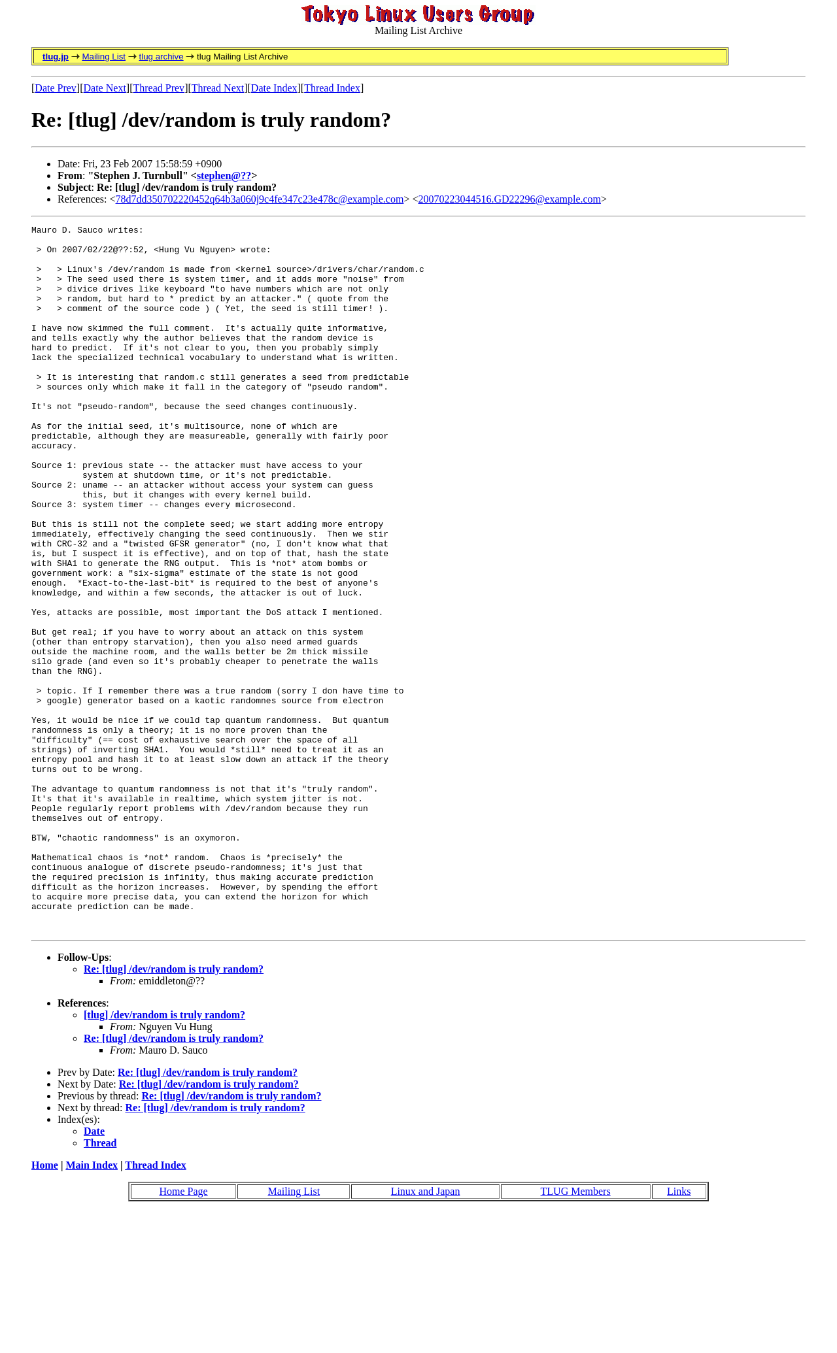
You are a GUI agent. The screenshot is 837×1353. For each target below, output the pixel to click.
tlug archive (161, 56)
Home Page (183, 1332)
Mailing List (104, 56)
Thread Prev (158, 87)
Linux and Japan (425, 1332)
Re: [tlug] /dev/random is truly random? (174, 1110)
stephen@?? (224, 175)
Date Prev (56, 87)
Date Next (105, 87)
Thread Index (332, 87)
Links (679, 1332)
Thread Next (218, 87)
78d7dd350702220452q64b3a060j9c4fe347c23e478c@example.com (260, 199)
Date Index (274, 87)
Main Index (91, 1306)
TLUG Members (576, 1332)
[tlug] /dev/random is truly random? (164, 1155)
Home (44, 1306)
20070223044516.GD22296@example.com (509, 199)
